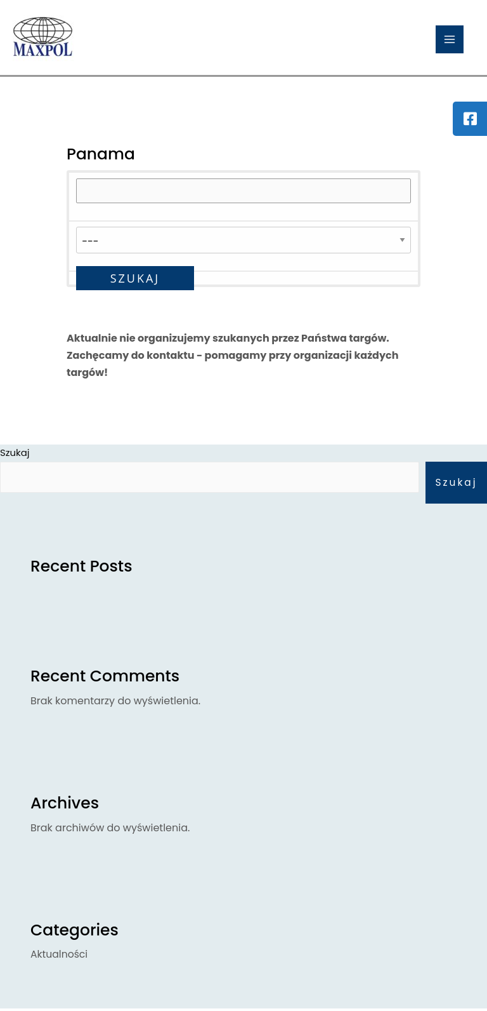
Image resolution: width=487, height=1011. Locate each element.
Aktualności (59, 956)
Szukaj (455, 484)
